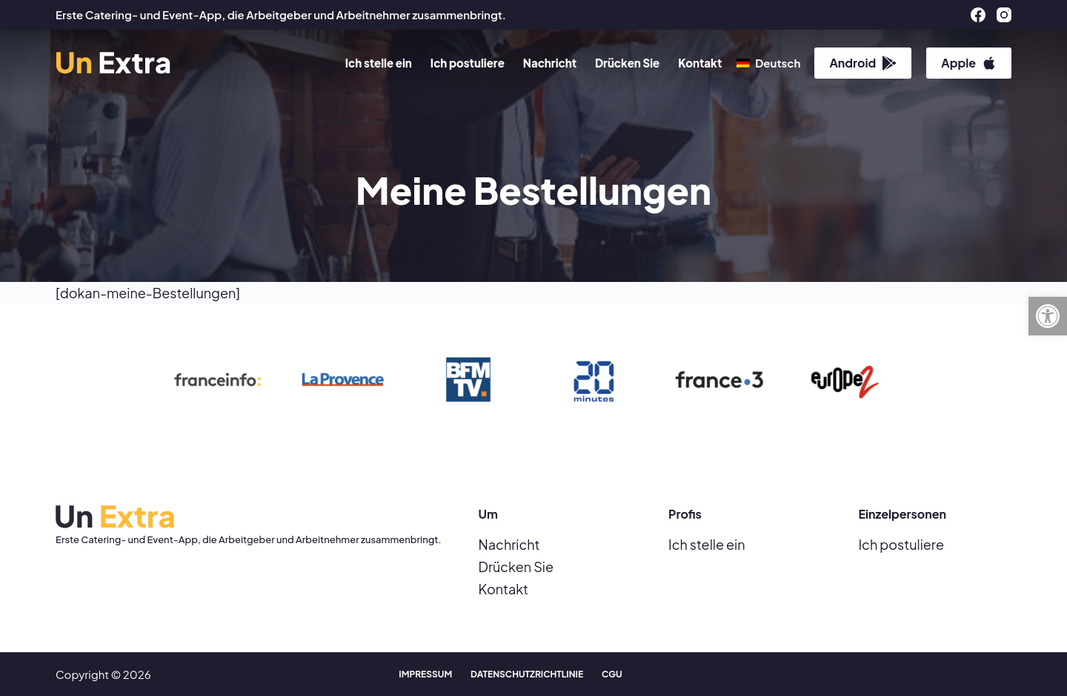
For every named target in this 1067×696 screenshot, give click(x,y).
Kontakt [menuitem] (700, 63)
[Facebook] (978, 14)
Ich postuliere (902, 544)
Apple (969, 62)
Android (863, 62)
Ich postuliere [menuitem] (468, 63)
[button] (1047, 316)
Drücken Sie (516, 566)
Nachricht (509, 544)
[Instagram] (1004, 14)
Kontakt (503, 588)
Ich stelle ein (706, 544)
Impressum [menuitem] (425, 674)
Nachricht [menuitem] (549, 63)
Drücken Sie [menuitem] (627, 63)
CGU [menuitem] (612, 674)
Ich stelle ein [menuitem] (378, 63)
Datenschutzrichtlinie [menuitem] (527, 674)
